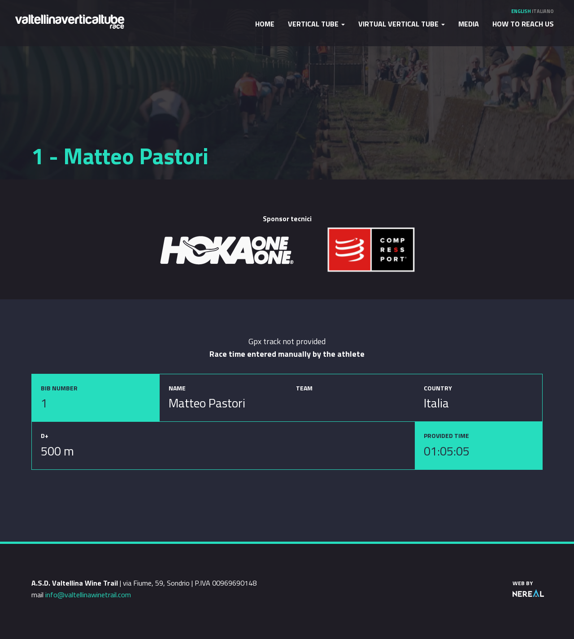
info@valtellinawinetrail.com (88, 594)
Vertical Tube (316, 23)
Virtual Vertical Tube (401, 23)
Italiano (543, 11)
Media (468, 23)
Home (264, 23)
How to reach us (523, 23)
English (521, 11)
